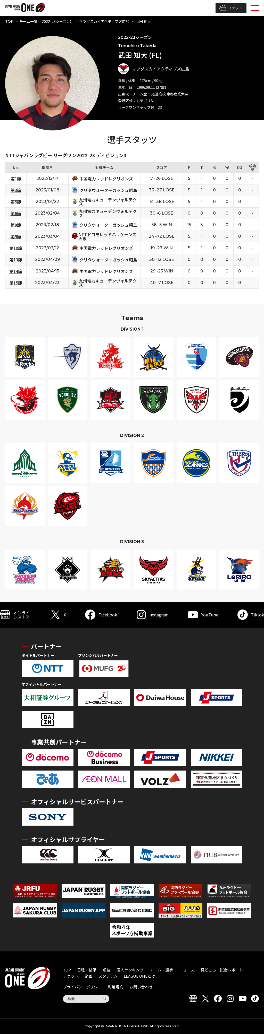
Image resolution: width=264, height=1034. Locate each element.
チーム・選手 (161, 970)
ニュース (186, 970)
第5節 (16, 202)
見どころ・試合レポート (222, 970)
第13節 (15, 260)
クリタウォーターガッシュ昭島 (108, 190)
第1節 (16, 178)
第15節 (15, 283)
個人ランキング (130, 970)
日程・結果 (86, 970)
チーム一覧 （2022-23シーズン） (46, 21)
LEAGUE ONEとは (139, 976)
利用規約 (115, 986)
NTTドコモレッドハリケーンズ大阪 (107, 236)
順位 (106, 970)
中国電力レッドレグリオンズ (106, 178)
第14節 (15, 271)
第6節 (16, 213)
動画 (88, 976)
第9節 (16, 236)
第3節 (16, 190)
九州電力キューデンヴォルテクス (108, 202)
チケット (230, 8)
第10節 (15, 248)
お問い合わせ (141, 986)
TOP (9, 21)
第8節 (16, 225)
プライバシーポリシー (82, 986)
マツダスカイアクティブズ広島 (104, 21)
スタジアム (108, 976)
